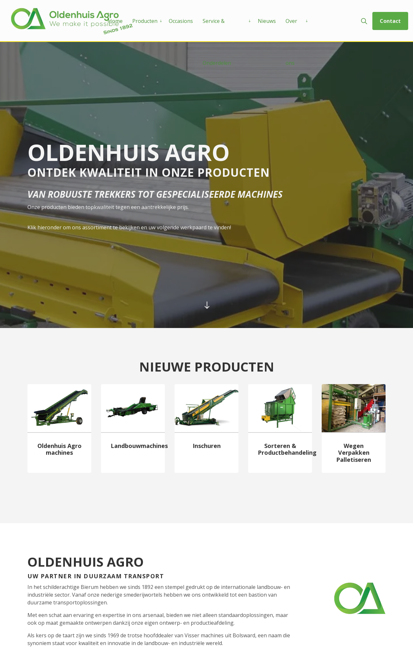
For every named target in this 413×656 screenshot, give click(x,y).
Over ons (291, 29)
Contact (390, 21)
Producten (144, 21)
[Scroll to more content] (206, 305)
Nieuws (267, 21)
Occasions (181, 21)
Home (115, 21)
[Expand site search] (364, 21)
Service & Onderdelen (217, 29)
